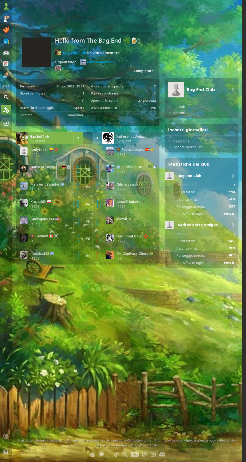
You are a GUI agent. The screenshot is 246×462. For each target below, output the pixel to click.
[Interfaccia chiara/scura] (6, 444)
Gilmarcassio (69, 68)
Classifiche (181, 141)
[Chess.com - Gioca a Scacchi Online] (6, 7)
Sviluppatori (115, 440)
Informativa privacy (169, 440)
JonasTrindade (128, 202)
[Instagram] (153, 454)
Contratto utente (139, 440)
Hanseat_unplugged (45, 167)
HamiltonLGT (127, 236)
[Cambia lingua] (6, 436)
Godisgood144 (42, 219)
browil (122, 219)
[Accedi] (6, 123)
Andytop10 (39, 150)
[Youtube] (135, 454)
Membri (179, 112)
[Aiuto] (6, 452)
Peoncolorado (132, 149)
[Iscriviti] (6, 110)
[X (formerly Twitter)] (125, 454)
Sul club (179, 106)
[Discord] (162, 454)
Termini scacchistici (49, 440)
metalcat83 (39, 253)
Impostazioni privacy (201, 440)
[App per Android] (101, 454)
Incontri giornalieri (188, 147)
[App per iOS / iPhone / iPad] (93, 454)
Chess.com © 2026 (144, 445)
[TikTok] (116, 454)
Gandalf (41, 236)
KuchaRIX (38, 202)
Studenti (73, 440)
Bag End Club (74, 52)
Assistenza (24, 440)
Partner (100, 445)
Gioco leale (227, 440)
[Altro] (6, 86)
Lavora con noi (92, 440)
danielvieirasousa (134, 167)
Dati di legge (118, 445)
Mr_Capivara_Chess (132, 253)
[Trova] (6, 97)
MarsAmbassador (98, 62)
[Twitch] (145, 454)
